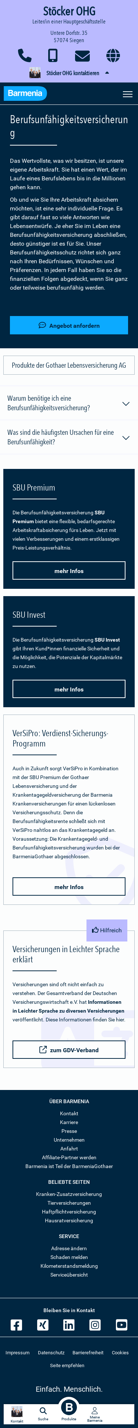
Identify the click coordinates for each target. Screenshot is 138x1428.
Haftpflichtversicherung (69, 1212)
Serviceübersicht (69, 1275)
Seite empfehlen (67, 1365)
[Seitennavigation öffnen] (128, 93)
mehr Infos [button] (69, 571)
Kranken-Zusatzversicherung (69, 1194)
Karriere (69, 1122)
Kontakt (69, 1113)
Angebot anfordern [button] (69, 325)
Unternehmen (69, 1140)
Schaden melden (69, 1257)
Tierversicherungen (69, 1203)
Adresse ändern (69, 1248)
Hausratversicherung (69, 1220)
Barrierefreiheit (87, 1352)
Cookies (120, 1352)
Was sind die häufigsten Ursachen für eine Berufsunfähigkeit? (69, 437)
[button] (69, 73)
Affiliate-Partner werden (69, 1157)
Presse (69, 1131)
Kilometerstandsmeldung (69, 1266)
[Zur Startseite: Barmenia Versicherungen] (29, 94)
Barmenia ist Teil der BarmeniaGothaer (69, 1166)
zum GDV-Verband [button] (69, 1050)
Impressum (17, 1352)
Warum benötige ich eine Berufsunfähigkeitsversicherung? (69, 403)
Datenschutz (51, 1352)
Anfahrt (69, 1149)
